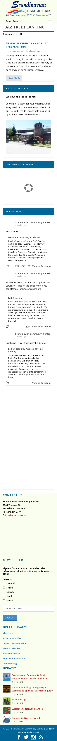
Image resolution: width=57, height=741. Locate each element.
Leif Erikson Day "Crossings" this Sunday (25, 350)
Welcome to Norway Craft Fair (24, 237)
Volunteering (10, 663)
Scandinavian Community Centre (32, 222)
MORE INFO (35, 114)
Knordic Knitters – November (27, 718)
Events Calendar (11, 648)
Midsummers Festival (14, 658)
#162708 (40, 363)
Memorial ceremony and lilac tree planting (27, 45)
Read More (14, 77)
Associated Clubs (12, 638)
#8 (23, 254)
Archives (31, 51)
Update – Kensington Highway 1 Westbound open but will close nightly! (32, 689)
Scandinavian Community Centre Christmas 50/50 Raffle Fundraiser (30, 677)
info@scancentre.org (30, 288)
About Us (8, 633)
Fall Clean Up (15, 298)
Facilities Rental (11, 653)
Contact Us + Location (15, 643)
